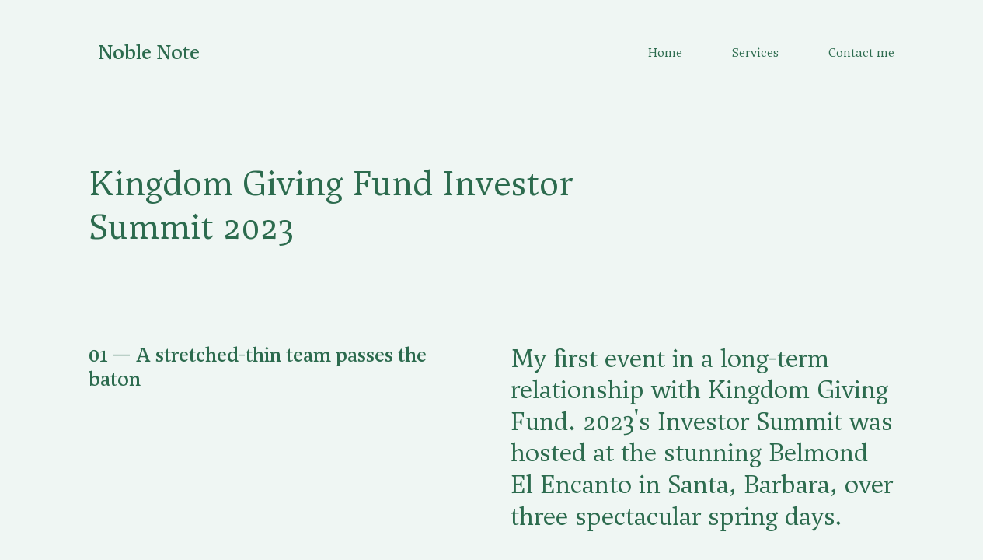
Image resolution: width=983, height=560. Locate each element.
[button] (280, 367)
